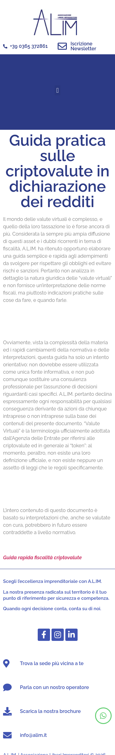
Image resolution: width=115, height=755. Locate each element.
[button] (57, 90)
